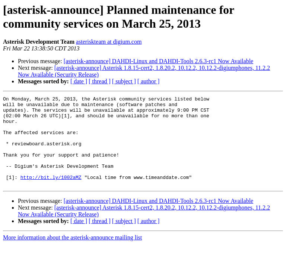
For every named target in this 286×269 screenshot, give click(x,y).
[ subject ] (124, 81)
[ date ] (78, 81)
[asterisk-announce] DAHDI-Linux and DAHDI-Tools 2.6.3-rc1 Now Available (159, 61)
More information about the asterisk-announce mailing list (72, 255)
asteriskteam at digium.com (109, 41)
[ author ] (148, 81)
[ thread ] (100, 81)
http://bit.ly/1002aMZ (51, 194)
